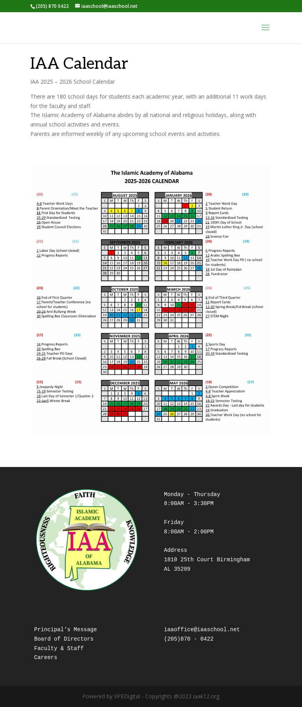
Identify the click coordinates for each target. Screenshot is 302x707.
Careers (45, 657)
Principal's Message (65, 629)
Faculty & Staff (59, 648)
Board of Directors (64, 639)
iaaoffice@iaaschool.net (202, 629)
